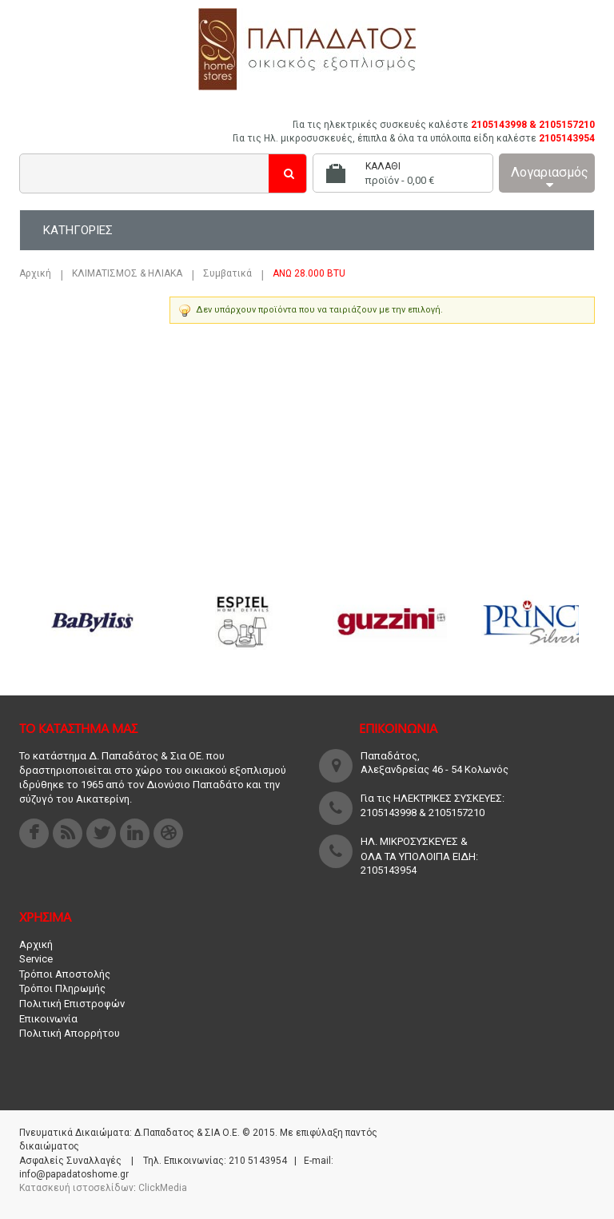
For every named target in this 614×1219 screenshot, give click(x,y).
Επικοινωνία (48, 1019)
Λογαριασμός (549, 178)
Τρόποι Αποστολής (64, 974)
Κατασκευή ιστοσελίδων (76, 1187)
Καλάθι (383, 166)
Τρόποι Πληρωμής (62, 988)
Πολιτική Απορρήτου (69, 1033)
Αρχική (35, 273)
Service (36, 959)
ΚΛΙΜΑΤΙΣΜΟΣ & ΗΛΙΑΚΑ (127, 273)
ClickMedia (162, 1187)
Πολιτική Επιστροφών (72, 1004)
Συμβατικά (227, 273)
